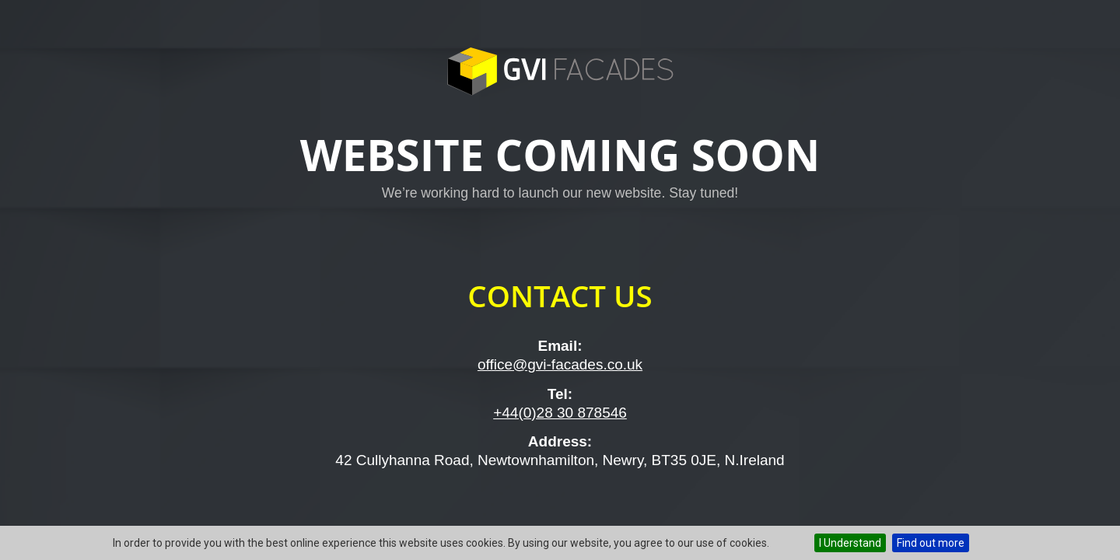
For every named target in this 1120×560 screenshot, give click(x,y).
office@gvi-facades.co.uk (560, 364)
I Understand (850, 543)
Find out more (930, 543)
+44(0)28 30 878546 (560, 412)
